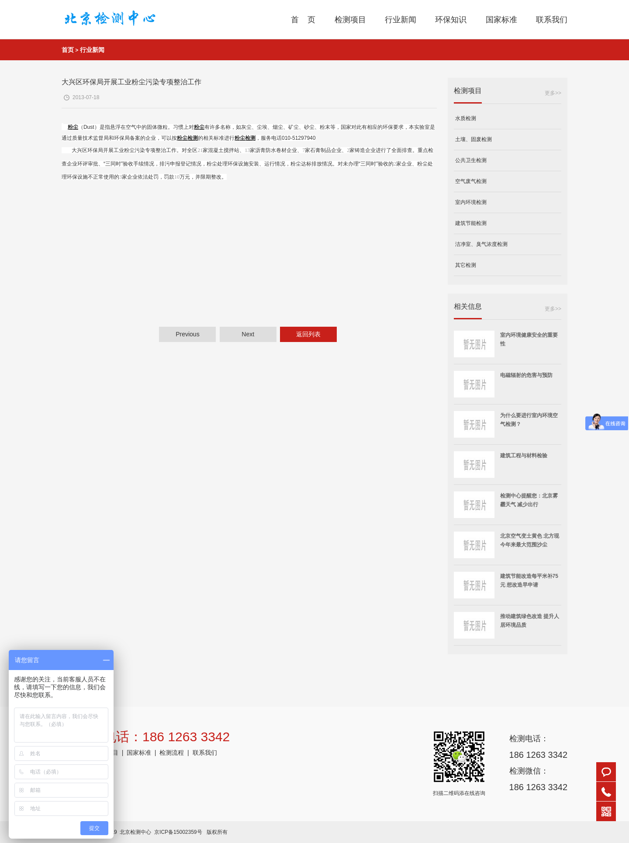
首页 (68, 49)
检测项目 (350, 19)
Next (248, 334)
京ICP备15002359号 (178, 832)
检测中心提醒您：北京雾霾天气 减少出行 (529, 500)
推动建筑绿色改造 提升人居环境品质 (529, 620)
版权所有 (217, 832)
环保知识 (451, 19)
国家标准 (501, 19)
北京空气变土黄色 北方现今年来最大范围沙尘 (529, 540)
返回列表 (308, 334)
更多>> (553, 93)
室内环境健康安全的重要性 (529, 339)
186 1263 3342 (538, 755)
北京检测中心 (135, 832)
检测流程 (171, 752)
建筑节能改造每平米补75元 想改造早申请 (529, 580)
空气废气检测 (470, 181)
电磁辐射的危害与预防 (526, 375)
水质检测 (465, 118)
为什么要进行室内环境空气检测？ (529, 419)
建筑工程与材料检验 (523, 456)
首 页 (303, 19)
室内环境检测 (470, 202)
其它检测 (465, 265)
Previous (187, 334)
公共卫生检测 (470, 160)
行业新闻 (400, 19)
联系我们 (551, 19)
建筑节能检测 (470, 223)
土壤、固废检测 (473, 139)
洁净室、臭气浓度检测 (481, 244)
